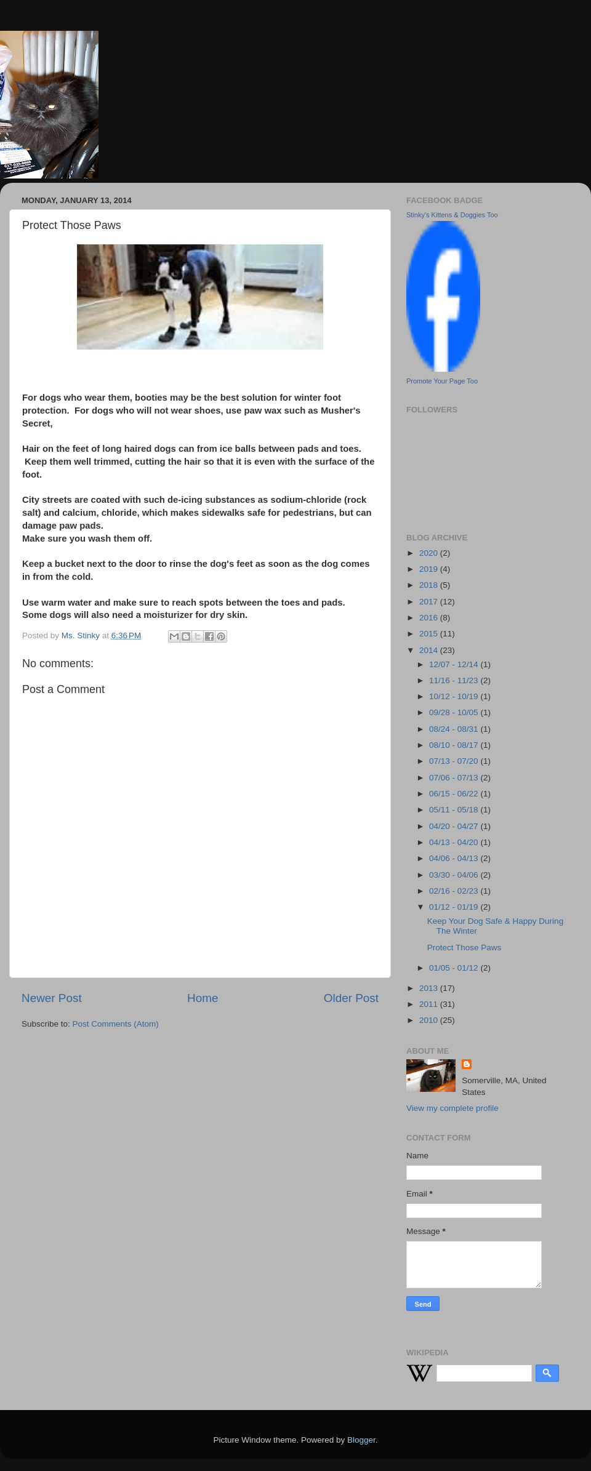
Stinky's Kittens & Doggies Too (452, 214)
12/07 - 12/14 (454, 664)
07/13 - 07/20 (454, 761)
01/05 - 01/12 (454, 967)
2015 (429, 633)
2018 (429, 585)
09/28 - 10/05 (454, 712)
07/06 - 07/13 (454, 777)
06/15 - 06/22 (454, 793)
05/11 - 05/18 (454, 809)
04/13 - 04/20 (454, 842)
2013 (429, 988)
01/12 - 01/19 (454, 907)
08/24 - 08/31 (454, 729)
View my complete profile (452, 1108)
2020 (429, 553)
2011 (429, 1004)
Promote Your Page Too (442, 381)
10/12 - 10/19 (454, 696)
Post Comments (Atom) (116, 1023)
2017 (429, 601)
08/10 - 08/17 (454, 745)
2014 (429, 650)
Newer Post (52, 998)
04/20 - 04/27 (454, 826)
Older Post (351, 998)
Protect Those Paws (464, 947)
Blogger (361, 1440)
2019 (429, 569)
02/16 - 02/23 (454, 891)
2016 (429, 617)
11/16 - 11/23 (454, 680)
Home (202, 998)
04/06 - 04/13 (454, 858)
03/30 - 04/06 (454, 875)
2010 (429, 1020)
